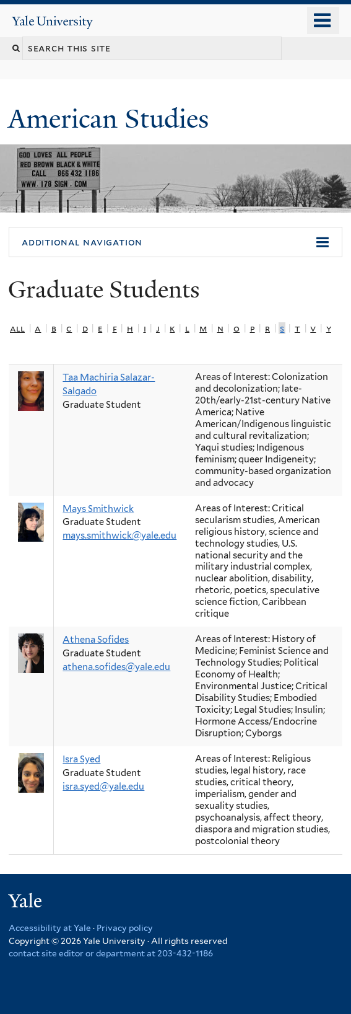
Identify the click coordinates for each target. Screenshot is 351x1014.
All (17, 328)
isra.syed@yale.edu (103, 786)
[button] (175, 242)
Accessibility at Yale (50, 928)
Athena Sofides (96, 639)
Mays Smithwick (98, 508)
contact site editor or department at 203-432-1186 (111, 953)
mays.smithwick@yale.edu (119, 535)
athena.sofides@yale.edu (116, 666)
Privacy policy (125, 928)
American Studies (111, 119)
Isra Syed (81, 759)
